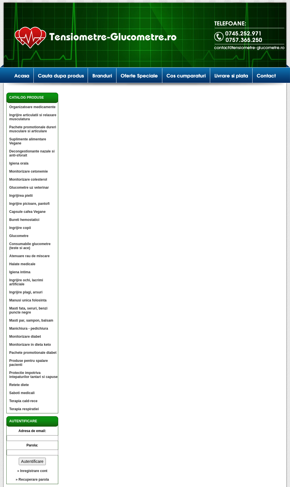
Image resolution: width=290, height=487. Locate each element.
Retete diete (19, 385)
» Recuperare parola (32, 480)
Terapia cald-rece (23, 401)
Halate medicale (22, 264)
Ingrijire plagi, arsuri (25, 292)
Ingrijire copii (20, 228)
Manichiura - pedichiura (28, 328)
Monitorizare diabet (25, 337)
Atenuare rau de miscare (29, 256)
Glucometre (19, 236)
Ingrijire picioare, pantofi (29, 204)
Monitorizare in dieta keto (30, 345)
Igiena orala (19, 163)
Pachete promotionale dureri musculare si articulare (32, 129)
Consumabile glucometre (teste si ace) (29, 246)
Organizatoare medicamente (32, 107)
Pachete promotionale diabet (33, 353)
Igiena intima (19, 272)
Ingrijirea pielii (21, 196)
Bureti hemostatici (24, 220)
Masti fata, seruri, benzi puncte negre (28, 310)
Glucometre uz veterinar (29, 188)
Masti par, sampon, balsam (31, 320)
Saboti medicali (22, 393)
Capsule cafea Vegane (27, 212)
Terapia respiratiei (24, 409)
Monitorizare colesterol (28, 179)
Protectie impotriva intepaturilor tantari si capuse (33, 375)
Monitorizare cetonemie (28, 171)
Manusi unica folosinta (27, 300)
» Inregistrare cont (32, 471)
